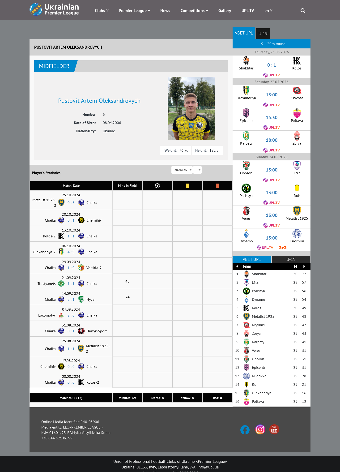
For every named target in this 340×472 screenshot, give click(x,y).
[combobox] (182, 170)
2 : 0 (71, 315)
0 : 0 (71, 366)
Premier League (133, 10)
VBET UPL (244, 33)
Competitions (193, 10)
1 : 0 (71, 267)
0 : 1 (71, 220)
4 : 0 (71, 251)
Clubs (100, 10)
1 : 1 (71, 236)
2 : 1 (71, 299)
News (165, 10)
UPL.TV (248, 10)
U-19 (263, 33)
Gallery (224, 10)
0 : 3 (71, 202)
